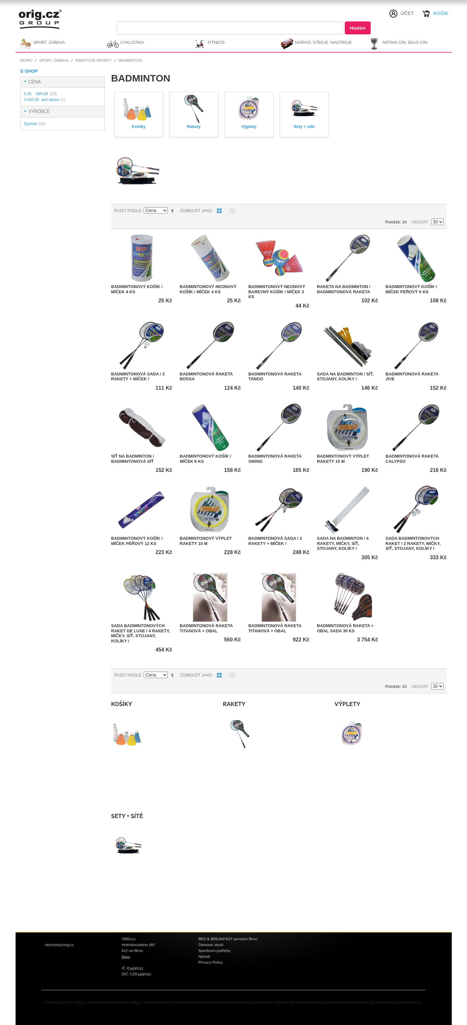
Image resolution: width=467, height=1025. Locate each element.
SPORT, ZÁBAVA (49, 42)
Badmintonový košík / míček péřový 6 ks (411, 289)
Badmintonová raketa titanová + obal (206, 628)
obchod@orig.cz (59, 945)
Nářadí (204, 956)
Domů (26, 60)
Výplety (248, 126)
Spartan (35, 123)
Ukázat (420, 222)
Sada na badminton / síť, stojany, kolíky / (345, 377)
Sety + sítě (304, 126)
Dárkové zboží (210, 945)
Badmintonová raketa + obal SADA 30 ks (345, 628)
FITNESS (216, 42)
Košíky (139, 126)
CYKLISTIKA (132, 42)
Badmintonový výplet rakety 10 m (343, 459)
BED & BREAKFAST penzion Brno (227, 939)
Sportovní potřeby (214, 950)
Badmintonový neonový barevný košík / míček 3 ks (276, 291)
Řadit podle (127, 210)
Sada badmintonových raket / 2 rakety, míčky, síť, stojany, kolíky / (413, 543)
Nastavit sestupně (173, 211)
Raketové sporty (93, 60)
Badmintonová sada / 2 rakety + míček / (138, 377)
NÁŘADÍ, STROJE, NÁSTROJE (323, 42)
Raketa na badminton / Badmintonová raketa (343, 289)
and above (44, 99)
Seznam (230, 211)
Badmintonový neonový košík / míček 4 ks (208, 289)
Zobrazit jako (196, 210)
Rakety (194, 126)
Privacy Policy (210, 962)
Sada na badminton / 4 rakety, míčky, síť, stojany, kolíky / (342, 543)
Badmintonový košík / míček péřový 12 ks (137, 541)
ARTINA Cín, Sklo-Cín (404, 42)
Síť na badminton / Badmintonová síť (132, 459)
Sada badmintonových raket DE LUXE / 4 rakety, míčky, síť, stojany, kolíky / (140, 633)
